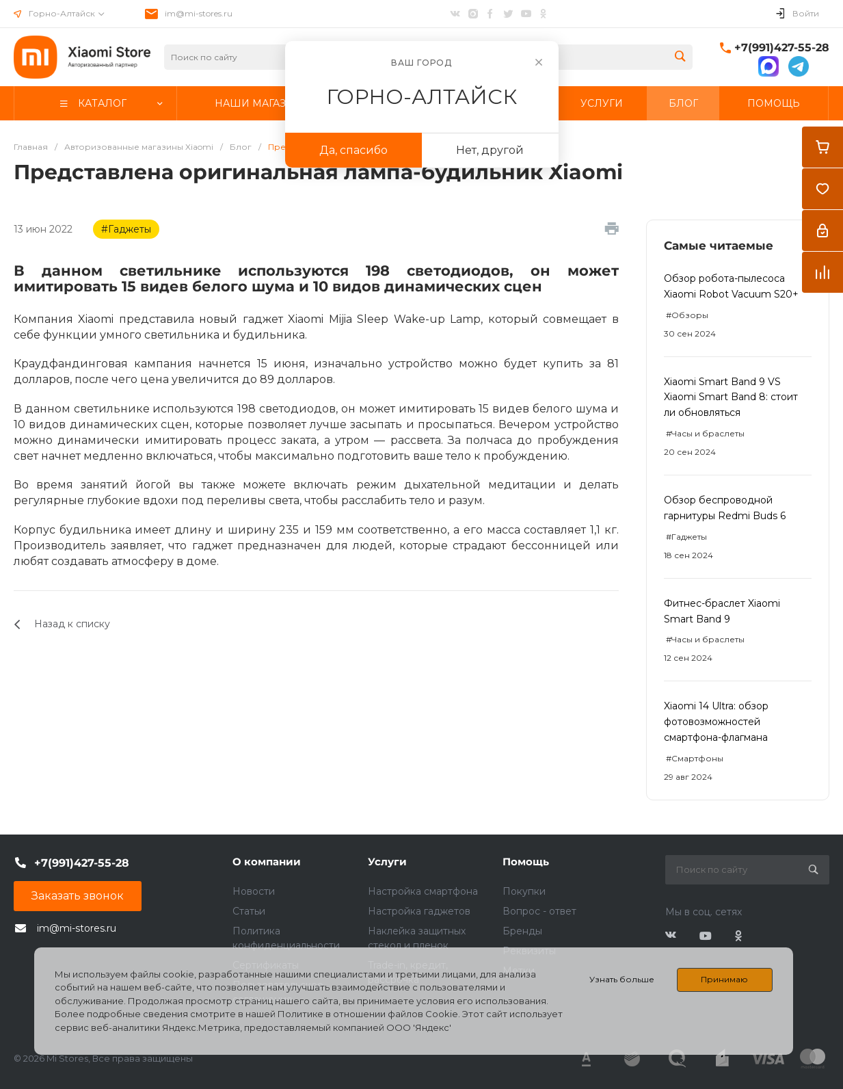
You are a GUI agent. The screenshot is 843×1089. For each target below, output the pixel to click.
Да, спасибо (353, 150)
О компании (266, 861)
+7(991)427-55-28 (781, 47)
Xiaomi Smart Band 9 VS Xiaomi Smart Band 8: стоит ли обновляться (731, 397)
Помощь (526, 861)
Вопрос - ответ (539, 911)
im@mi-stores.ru (198, 13)
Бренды (522, 931)
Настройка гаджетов (419, 911)
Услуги (387, 861)
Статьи (248, 911)
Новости (253, 891)
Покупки (524, 891)
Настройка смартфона (423, 891)
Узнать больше (621, 979)
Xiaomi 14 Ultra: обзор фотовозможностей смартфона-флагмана (716, 722)
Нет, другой (490, 150)
